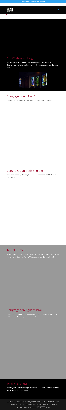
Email (33, 402)
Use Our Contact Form (49, 402)
